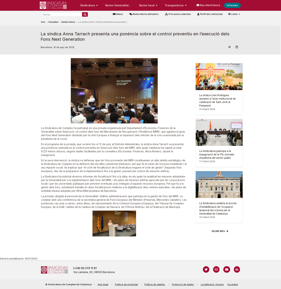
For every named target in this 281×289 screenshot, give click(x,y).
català (233, 14)
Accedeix (232, 284)
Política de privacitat (126, 284)
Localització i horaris (212, 284)
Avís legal (103, 284)
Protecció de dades (183, 284)
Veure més (218, 231)
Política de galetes (154, 284)
